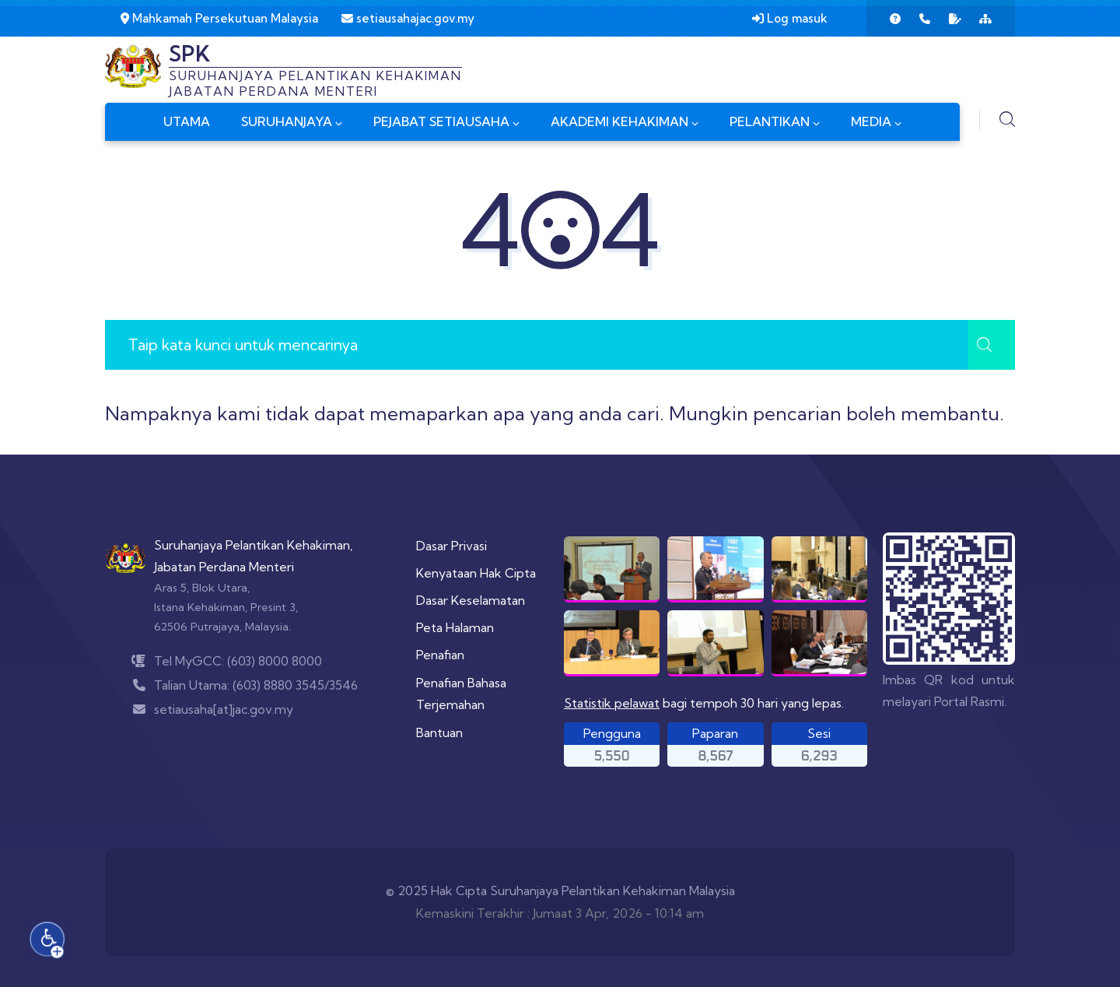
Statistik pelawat (612, 703)
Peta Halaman (455, 627)
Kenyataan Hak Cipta (476, 573)
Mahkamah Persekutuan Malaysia (219, 18)
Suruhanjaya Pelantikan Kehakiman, (253, 545)
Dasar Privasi (451, 545)
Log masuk (790, 18)
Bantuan (439, 732)
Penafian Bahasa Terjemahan (461, 694)
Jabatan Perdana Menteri (224, 566)
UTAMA (186, 121)
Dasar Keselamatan (470, 600)
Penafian (440, 654)
